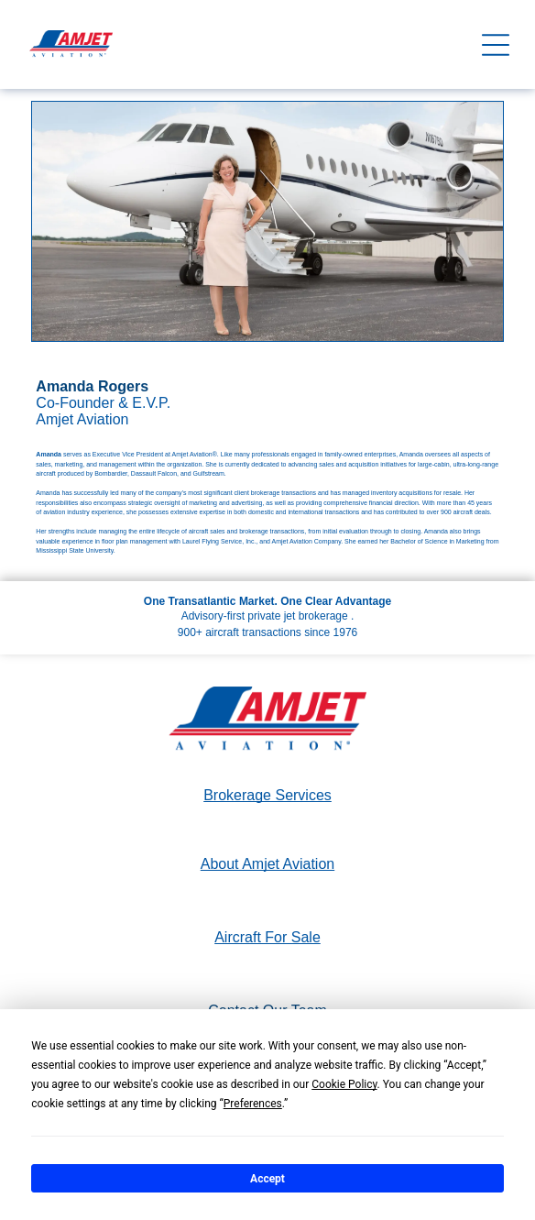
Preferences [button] (253, 1103)
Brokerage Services (267, 795)
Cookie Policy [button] (344, 1084)
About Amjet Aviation (267, 864)
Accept (267, 1178)
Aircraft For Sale (267, 937)
